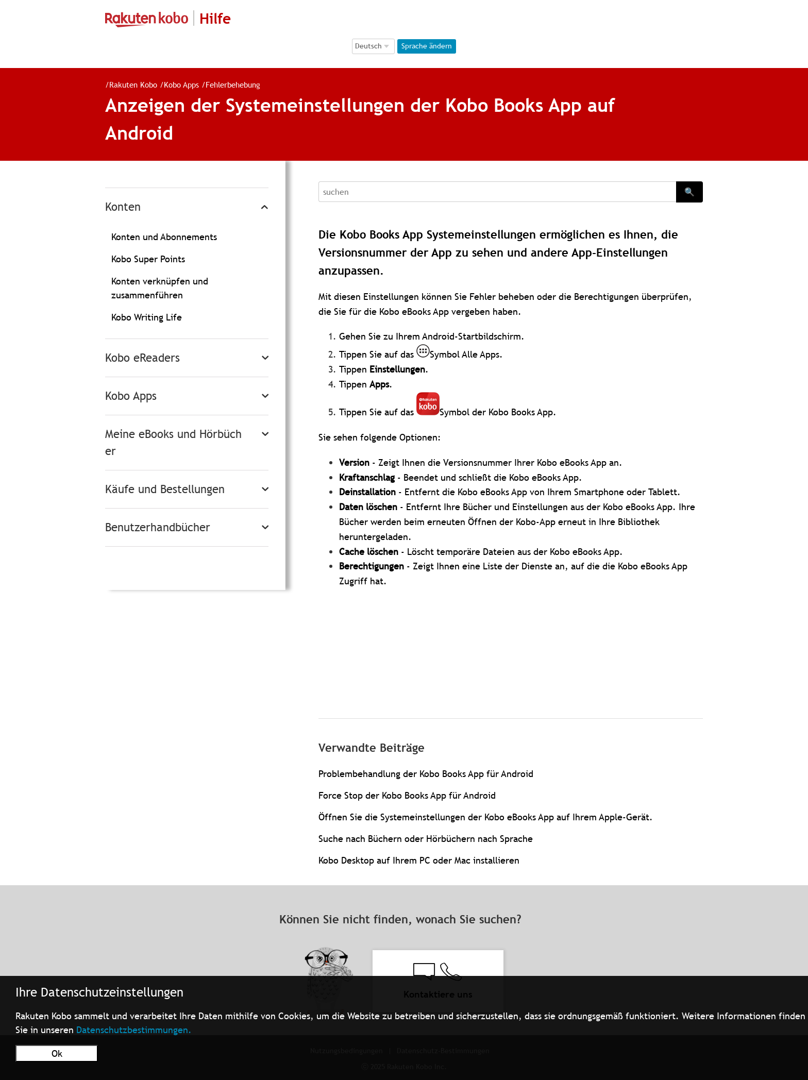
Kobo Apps (181, 84)
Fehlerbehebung (233, 84)
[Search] (497, 191)
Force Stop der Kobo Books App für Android (407, 795)
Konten (123, 207)
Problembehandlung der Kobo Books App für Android (425, 774)
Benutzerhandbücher (157, 527)
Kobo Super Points (148, 259)
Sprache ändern (426, 45)
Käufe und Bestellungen (165, 489)
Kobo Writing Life (146, 317)
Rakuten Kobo (133, 84)
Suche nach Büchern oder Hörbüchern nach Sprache (425, 839)
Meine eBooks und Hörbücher (173, 442)
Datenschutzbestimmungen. (134, 1030)
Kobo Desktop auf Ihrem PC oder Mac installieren (418, 860)
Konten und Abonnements (164, 237)
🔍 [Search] (689, 191)
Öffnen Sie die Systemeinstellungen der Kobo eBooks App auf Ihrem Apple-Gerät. (485, 817)
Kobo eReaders (142, 358)
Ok (57, 1053)
